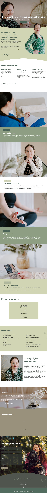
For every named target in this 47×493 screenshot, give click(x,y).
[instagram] (23, 487)
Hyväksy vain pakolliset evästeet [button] (28, 491)
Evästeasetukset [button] (16, 491)
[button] (14, 403)
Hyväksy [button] (21, 491)
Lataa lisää (23, 429)
